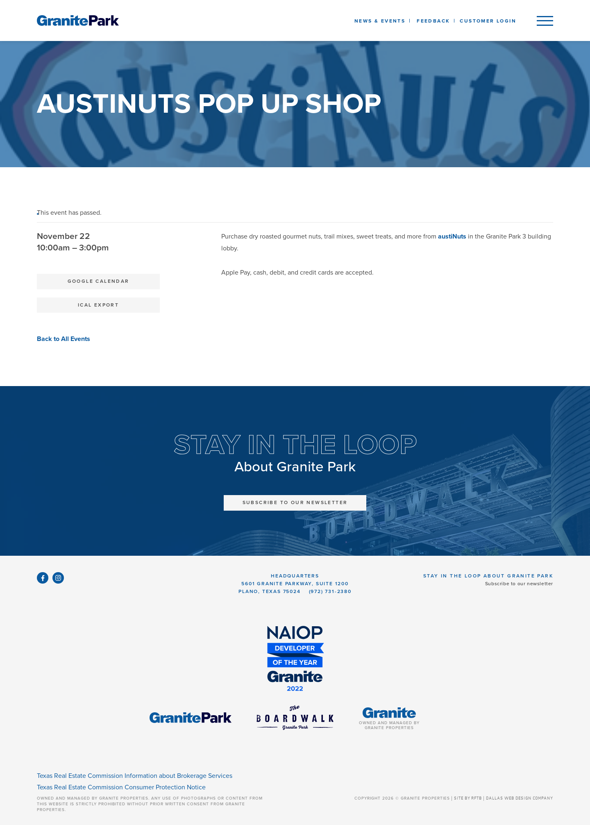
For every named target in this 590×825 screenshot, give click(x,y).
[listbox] (433, 20)
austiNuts (452, 236)
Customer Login (488, 21)
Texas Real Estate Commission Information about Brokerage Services (134, 776)
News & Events (381, 21)
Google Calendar (98, 281)
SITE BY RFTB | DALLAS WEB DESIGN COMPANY (503, 798)
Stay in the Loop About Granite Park (488, 576)
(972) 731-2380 (330, 591)
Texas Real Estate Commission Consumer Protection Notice (121, 787)
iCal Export (98, 305)
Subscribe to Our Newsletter (295, 502)
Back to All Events (63, 339)
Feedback (433, 21)
